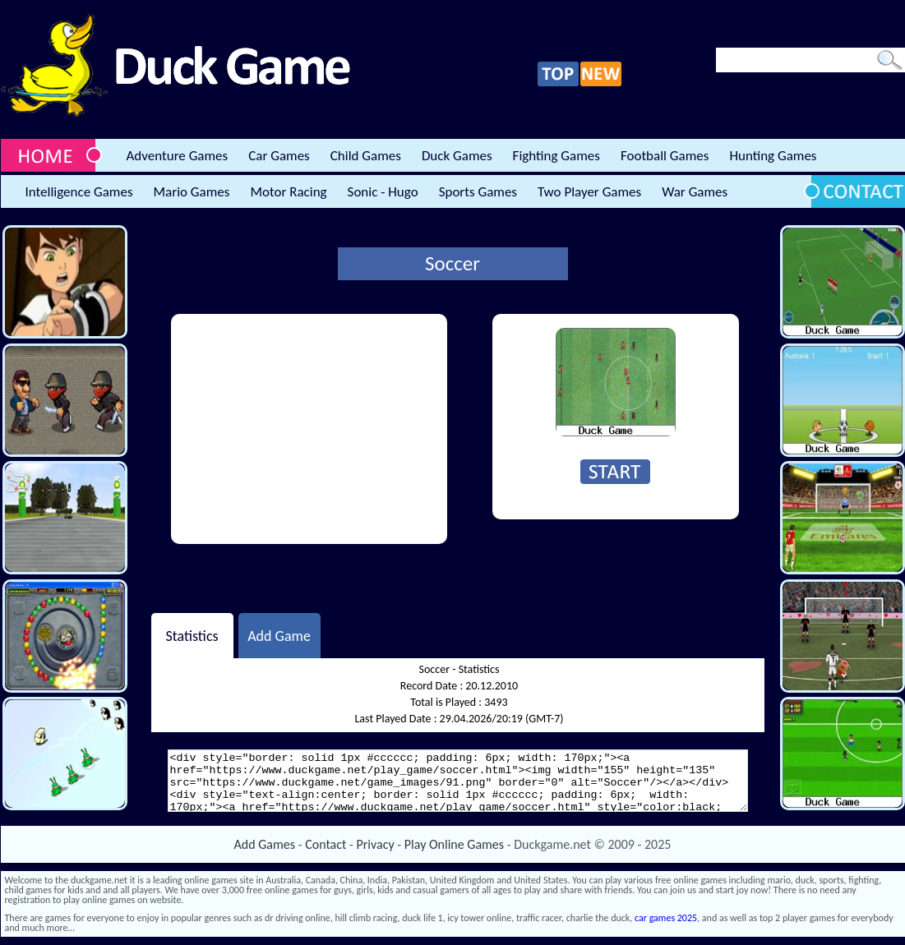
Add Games (264, 844)
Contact (325, 844)
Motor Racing (288, 192)
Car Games (279, 155)
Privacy (376, 844)
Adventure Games (178, 155)
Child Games (365, 155)
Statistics (191, 635)
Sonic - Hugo (383, 192)
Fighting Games (556, 155)
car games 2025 (666, 918)
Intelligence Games (79, 192)
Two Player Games (589, 192)
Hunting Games (772, 155)
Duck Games (457, 155)
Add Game (279, 635)
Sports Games (478, 192)
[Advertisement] (309, 429)
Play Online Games (454, 844)
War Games (694, 192)
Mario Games (192, 192)
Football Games (665, 155)
